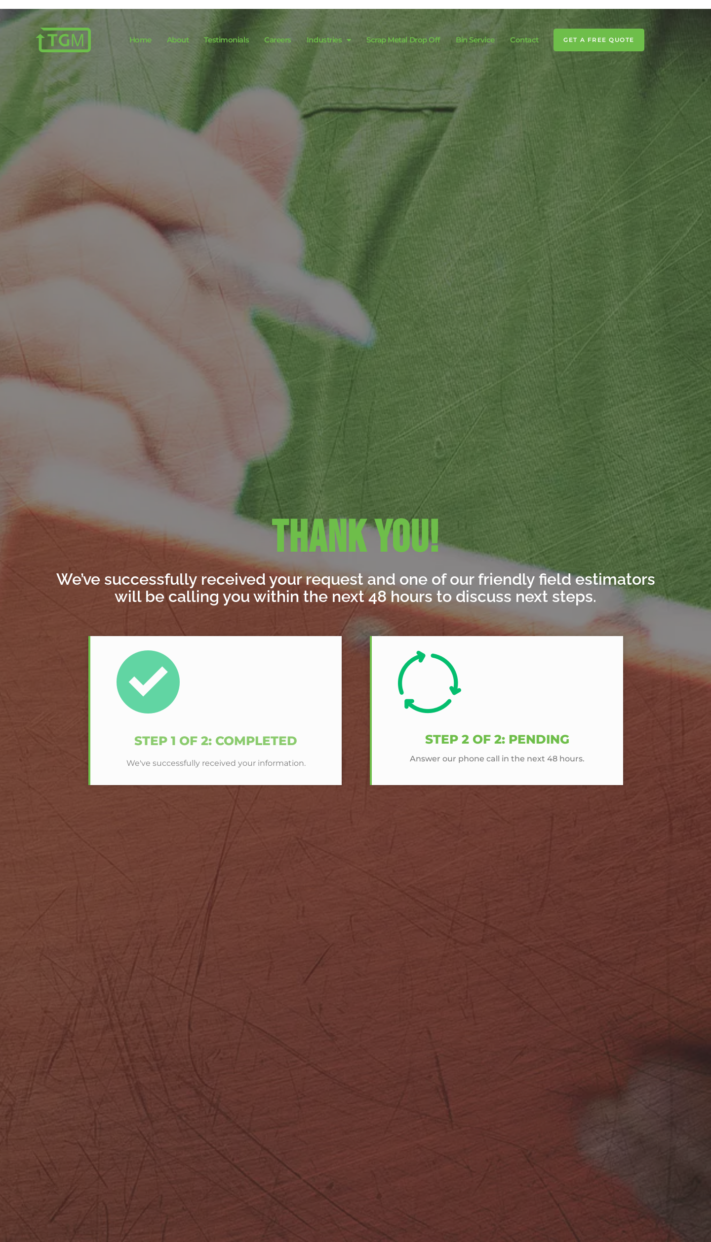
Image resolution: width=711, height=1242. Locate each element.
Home (140, 39)
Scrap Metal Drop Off (403, 39)
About (178, 39)
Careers (277, 39)
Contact (524, 39)
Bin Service (475, 39)
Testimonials (226, 39)
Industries (329, 40)
